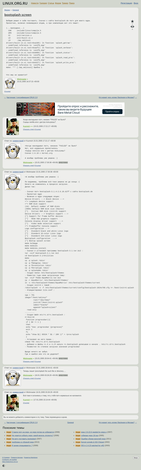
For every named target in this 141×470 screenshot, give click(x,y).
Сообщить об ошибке (9, 459)
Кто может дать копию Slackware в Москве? (117, 97)
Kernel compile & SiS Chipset (92, 442)
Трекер (65, 3)
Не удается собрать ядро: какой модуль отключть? (32, 435)
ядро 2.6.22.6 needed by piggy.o (94, 432)
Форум (58, 3)
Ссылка (7, 91)
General (16, 10)
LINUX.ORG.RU (15, 3)
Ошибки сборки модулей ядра (93, 439)
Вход (136, 3)
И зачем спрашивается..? (22, 445)
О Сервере (6, 457)
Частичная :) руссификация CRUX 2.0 (21, 97)
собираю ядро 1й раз (89, 435)
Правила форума (17, 457)
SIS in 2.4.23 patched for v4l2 (92, 445)
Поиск (71, 3)
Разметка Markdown (31, 457)
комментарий (18, 141)
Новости (35, 3)
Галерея (43, 3)
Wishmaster (21, 79)
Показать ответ (29, 129)
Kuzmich (26, 126)
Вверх (136, 458)
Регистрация (126, 3)
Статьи (51, 3)
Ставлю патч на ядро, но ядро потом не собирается (33, 432)
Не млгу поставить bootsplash (24, 439)
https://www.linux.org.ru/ (10, 462)
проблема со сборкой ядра (23, 442)
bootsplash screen (18, 15)
